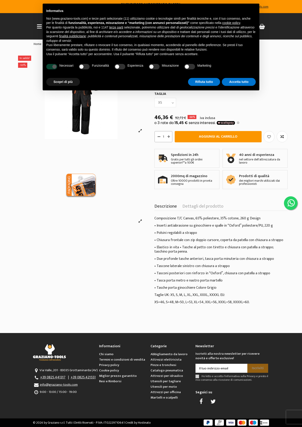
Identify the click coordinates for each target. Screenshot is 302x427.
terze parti (116, 27)
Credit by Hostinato (138, 422)
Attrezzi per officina (166, 392)
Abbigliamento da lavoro (169, 354)
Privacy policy (109, 365)
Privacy (251, 376)
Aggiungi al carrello (218, 137)
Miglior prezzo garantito (118, 376)
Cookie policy (109, 370)
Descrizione (165, 207)
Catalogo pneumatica (167, 370)
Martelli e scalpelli (164, 397)
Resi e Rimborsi (110, 381)
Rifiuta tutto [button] (204, 82)
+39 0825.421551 (83, 377)
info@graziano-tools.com (59, 384)
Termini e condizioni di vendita (122, 359)
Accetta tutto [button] (239, 82)
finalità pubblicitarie (72, 36)
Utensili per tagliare (166, 381)
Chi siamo (106, 354)
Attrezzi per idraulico (167, 376)
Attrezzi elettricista (166, 359)
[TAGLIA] (165, 102)
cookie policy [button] (231, 23)
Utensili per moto (164, 386)
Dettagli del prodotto (202, 207)
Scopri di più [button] (63, 82)
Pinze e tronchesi (163, 365)
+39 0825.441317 (52, 377)
